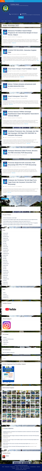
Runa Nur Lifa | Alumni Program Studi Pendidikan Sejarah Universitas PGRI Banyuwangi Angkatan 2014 (21, 439)
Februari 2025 (5, 246)
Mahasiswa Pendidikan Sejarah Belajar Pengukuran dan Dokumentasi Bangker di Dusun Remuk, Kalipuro (23, 33)
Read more (14, 42)
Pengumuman (12, 466)
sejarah (5, 36)
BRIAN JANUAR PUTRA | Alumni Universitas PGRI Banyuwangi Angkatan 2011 (16, 443)
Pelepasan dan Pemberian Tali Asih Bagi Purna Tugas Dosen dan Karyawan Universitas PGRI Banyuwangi (22, 182)
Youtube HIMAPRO (8, 428)
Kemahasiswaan (33, 466)
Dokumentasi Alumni (26, 468)
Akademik (5, 337)
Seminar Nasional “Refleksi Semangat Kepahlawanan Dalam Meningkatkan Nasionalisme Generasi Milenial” (23, 113)
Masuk (4, 292)
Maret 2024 (5, 260)
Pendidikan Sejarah (14, 4)
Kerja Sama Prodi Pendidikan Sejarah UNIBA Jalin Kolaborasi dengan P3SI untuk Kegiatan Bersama (20, 219)
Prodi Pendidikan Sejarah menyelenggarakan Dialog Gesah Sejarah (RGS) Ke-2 (17, 221)
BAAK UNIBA (5, 340)
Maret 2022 (5, 277)
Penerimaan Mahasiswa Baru (24, 466)
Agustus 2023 (5, 265)
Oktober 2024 (5, 251)
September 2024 (6, 253)
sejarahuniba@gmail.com (15, 14)
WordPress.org (5, 297)
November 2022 (6, 272)
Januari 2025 (5, 248)
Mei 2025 (4, 243)
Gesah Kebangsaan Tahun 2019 (18, 96)
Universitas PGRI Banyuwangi (8, 339)
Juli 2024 (4, 256)
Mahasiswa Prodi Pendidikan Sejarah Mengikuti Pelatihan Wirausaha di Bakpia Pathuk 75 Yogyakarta (20, 222)
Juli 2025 (4, 241)
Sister (21, 468)
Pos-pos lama (5, 198)
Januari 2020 (5, 282)
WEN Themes (24, 469)
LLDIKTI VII (5, 344)
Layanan (17, 466)
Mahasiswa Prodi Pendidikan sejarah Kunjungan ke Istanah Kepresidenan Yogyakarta (17, 224)
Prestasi (13, 468)
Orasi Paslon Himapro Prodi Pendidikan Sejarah (22, 69)
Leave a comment (12, 36)
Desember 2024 (6, 250)
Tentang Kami (7, 466)
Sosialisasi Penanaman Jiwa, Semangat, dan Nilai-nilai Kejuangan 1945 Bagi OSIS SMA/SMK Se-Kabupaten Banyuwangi (23, 133)
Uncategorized (19, 36)
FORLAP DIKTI (5, 342)
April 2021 (5, 280)
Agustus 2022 (5, 275)
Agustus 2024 (5, 255)
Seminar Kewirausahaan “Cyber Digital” (10, 217)
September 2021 (6, 278)
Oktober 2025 (5, 238)
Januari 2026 (5, 234)
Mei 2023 (4, 268)
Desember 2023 (6, 263)
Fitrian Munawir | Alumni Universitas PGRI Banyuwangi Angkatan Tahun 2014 (16, 446)
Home (3, 466)
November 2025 (6, 236)
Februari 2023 (5, 270)
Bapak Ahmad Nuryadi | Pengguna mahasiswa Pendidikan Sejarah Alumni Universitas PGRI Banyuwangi (21, 435)
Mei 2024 (4, 258)
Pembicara (17, 468)
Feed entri (5, 294)
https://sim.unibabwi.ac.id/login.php (8, 352)
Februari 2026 (5, 233)
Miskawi (7, 455)
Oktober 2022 (5, 273)
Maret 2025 (5, 245)
